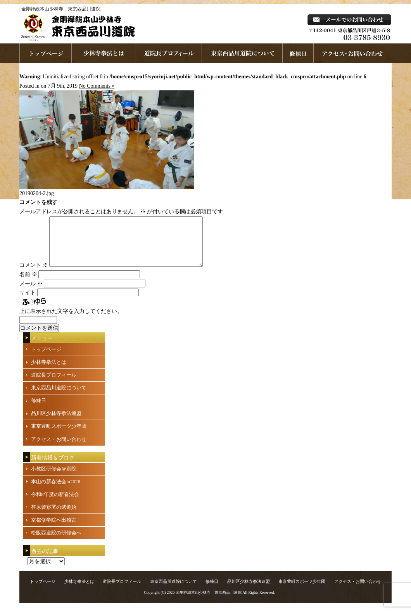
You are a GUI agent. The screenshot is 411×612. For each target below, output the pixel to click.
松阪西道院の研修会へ (56, 542)
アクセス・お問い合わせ (58, 448)
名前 (28, 284)
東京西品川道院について (242, 53)
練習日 (298, 53)
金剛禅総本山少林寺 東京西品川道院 (209, 602)
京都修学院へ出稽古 (53, 529)
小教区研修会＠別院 (53, 478)
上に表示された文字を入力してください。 (71, 320)
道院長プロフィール (168, 53)
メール (31, 293)
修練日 (38, 410)
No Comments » (97, 86)
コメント (33, 274)
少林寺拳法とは (103, 53)
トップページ (46, 358)
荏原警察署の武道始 (53, 516)
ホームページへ (45, 53)
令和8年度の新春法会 (55, 504)
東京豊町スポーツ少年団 (58, 435)
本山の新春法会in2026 (55, 491)
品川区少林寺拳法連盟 (56, 422)
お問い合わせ (353, 53)
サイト (27, 302)
